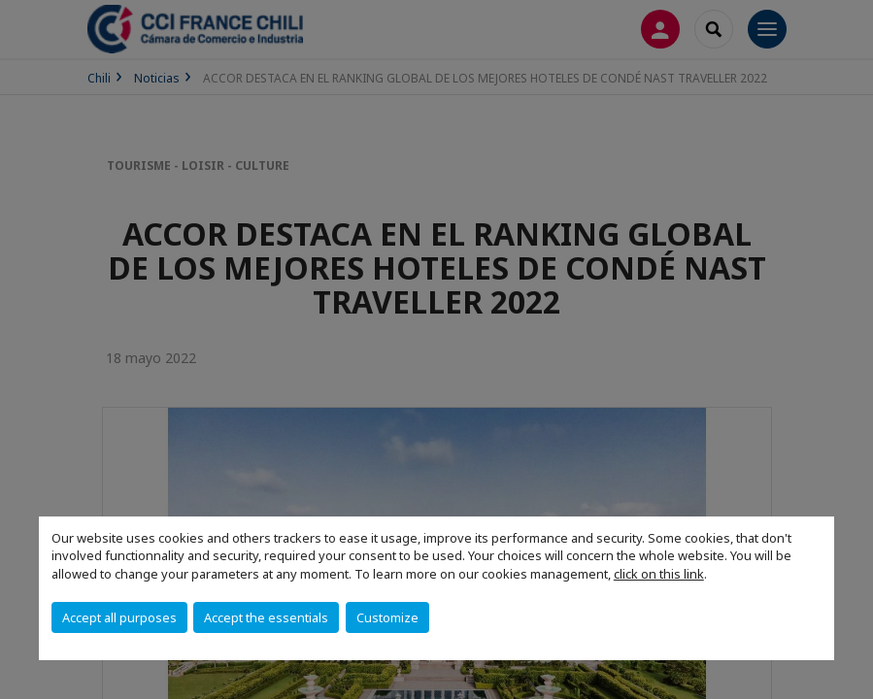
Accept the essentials (266, 617)
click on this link (659, 573)
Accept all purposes (119, 617)
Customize (387, 617)
